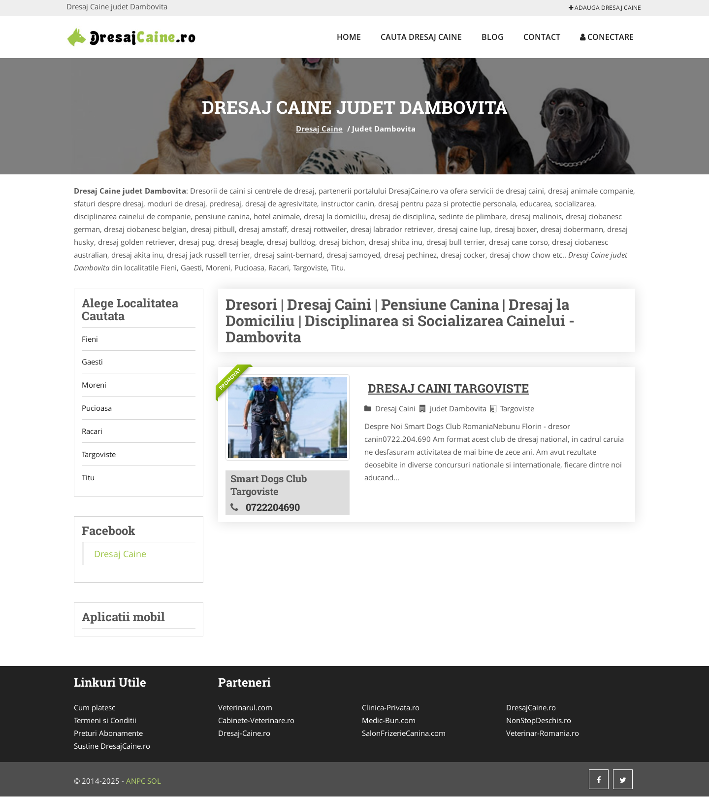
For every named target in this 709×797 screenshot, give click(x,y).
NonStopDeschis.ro (538, 721)
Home (349, 37)
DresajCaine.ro (531, 708)
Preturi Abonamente (108, 733)
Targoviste (99, 455)
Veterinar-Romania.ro (542, 733)
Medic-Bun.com (389, 721)
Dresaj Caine (319, 128)
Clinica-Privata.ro (390, 708)
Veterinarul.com (245, 708)
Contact (541, 37)
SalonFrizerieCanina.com (404, 733)
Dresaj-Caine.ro (244, 733)
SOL (154, 781)
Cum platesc (94, 708)
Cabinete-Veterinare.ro (256, 721)
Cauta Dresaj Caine (421, 37)
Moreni (94, 385)
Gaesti (92, 362)
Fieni (90, 339)
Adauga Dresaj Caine (605, 7)
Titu (88, 478)
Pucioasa (97, 408)
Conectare (607, 37)
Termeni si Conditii (105, 721)
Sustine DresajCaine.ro (112, 746)
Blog (493, 37)
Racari (92, 431)
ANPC (135, 781)
